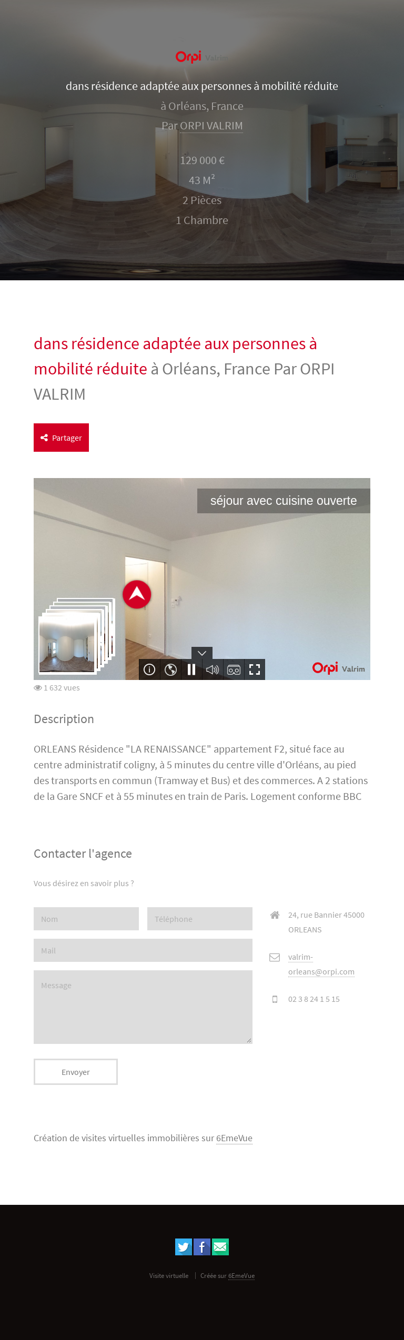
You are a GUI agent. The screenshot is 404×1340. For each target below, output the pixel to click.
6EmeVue (234, 1138)
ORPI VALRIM (211, 125)
